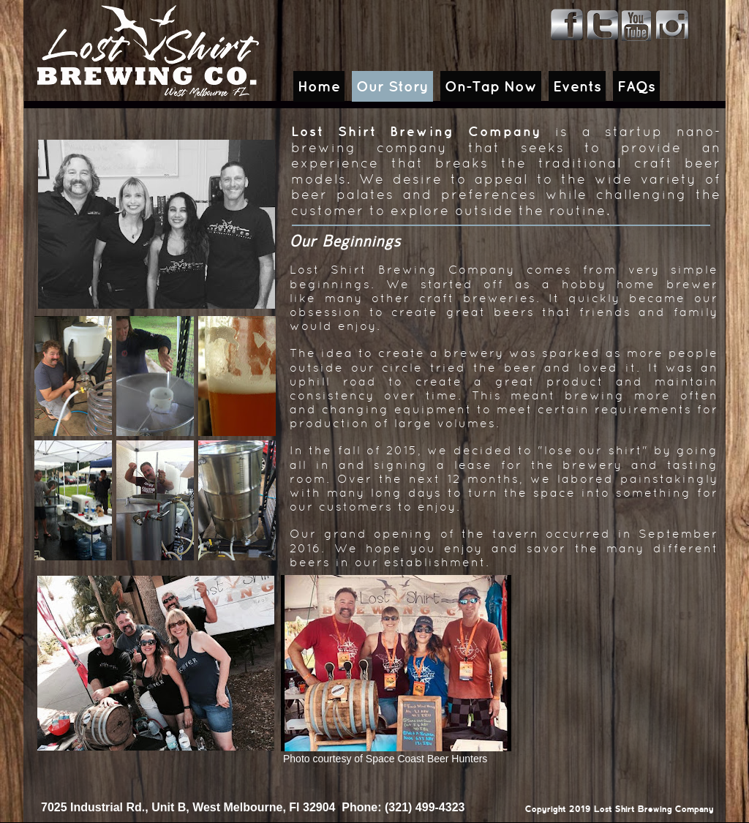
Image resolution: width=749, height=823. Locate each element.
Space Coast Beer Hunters (427, 758)
